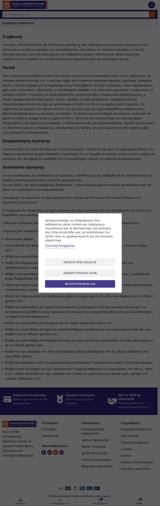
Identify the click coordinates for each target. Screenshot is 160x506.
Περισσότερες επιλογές (80, 262)
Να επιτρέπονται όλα (80, 284)
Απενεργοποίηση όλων (80, 273)
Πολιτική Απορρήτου (60, 246)
